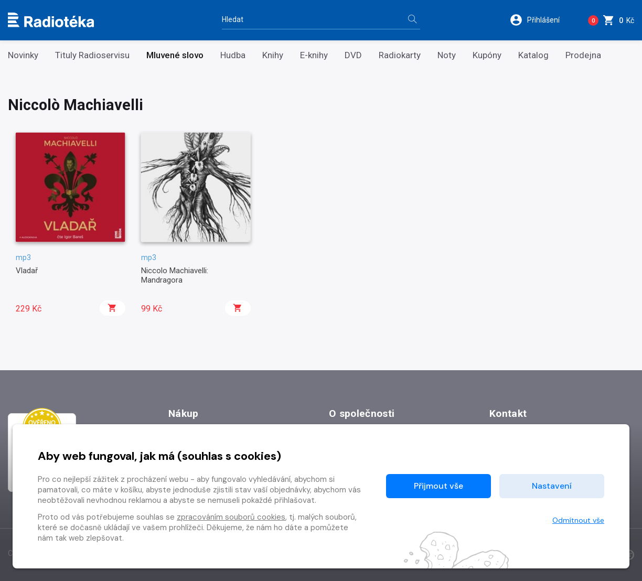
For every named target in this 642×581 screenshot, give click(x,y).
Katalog (533, 55)
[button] (541, 20)
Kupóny (487, 55)
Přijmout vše (438, 485)
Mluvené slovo (175, 55)
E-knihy (314, 55)
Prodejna (583, 55)
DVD (353, 55)
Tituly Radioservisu (92, 55)
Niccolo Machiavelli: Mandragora (174, 275)
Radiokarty (400, 55)
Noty (446, 55)
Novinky (23, 55)
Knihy (272, 55)
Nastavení (552, 485)
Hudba (232, 55)
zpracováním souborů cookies (231, 517)
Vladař (27, 270)
